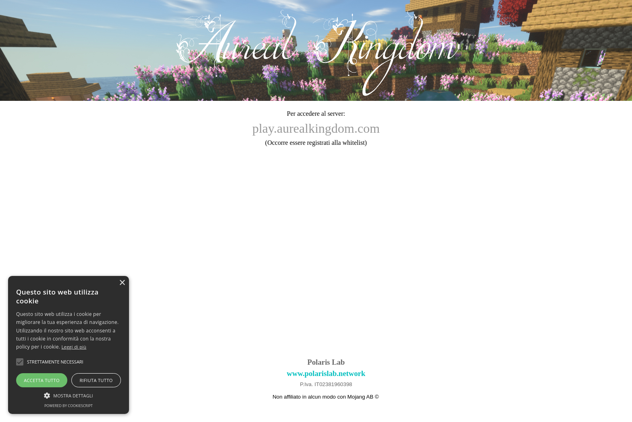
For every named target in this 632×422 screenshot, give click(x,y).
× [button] (122, 283)
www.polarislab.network (326, 373)
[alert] (68, 345)
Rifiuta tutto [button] (95, 380)
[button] (68, 394)
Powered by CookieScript (68, 405)
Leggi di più (74, 347)
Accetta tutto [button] (42, 380)
